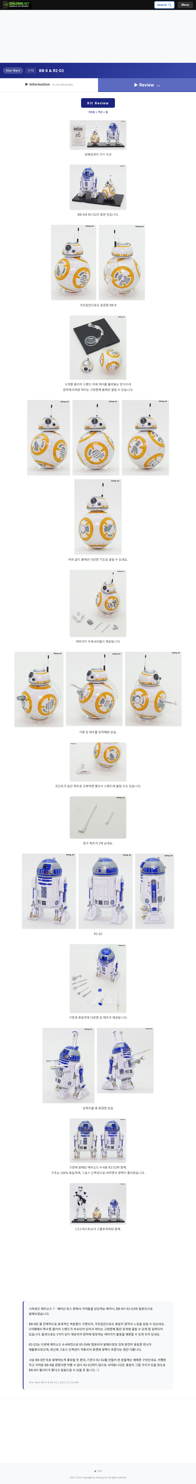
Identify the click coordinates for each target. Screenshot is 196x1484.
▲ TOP (98, 1471)
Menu (185, 4)
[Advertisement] (98, 36)
